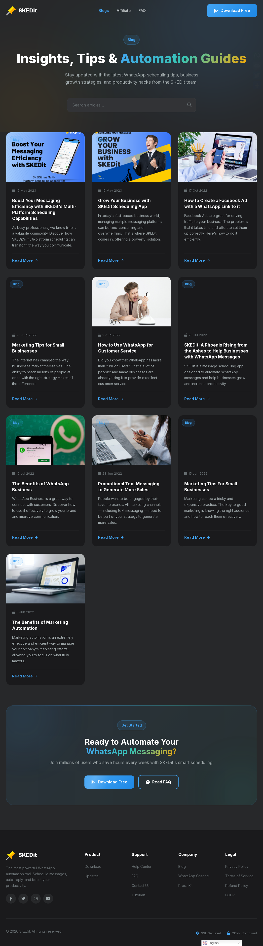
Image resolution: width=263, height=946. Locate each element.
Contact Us (141, 884)
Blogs (104, 10)
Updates (92, 874)
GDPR (230, 893)
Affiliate (124, 10)
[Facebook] (11, 897)
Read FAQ (159, 780)
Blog (182, 865)
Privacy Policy (236, 865)
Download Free (232, 10)
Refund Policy (236, 884)
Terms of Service (239, 874)
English (211, 943)
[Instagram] (36, 897)
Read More (25, 260)
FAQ (142, 10)
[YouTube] (48, 897)
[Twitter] (23, 897)
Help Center (141, 865)
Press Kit (185, 884)
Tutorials (139, 893)
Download (93, 865)
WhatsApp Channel (194, 874)
